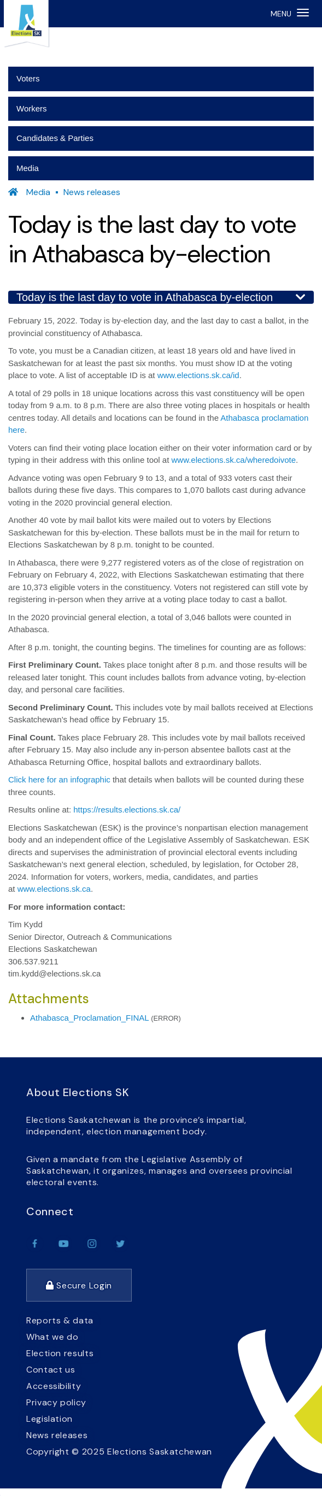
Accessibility (53, 1386)
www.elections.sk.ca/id (198, 375)
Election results (59, 1353)
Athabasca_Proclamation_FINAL (89, 1017)
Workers (31, 108)
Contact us (50, 1369)
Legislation (49, 1419)
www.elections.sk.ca (54, 888)
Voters (28, 78)
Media (27, 168)
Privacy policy (56, 1402)
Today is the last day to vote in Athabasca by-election (161, 297)
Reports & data (59, 1320)
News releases (91, 192)
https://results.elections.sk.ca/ (126, 809)
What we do (52, 1337)
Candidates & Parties (54, 138)
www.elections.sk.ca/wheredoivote (234, 459)
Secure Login (79, 1285)
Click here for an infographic (59, 779)
